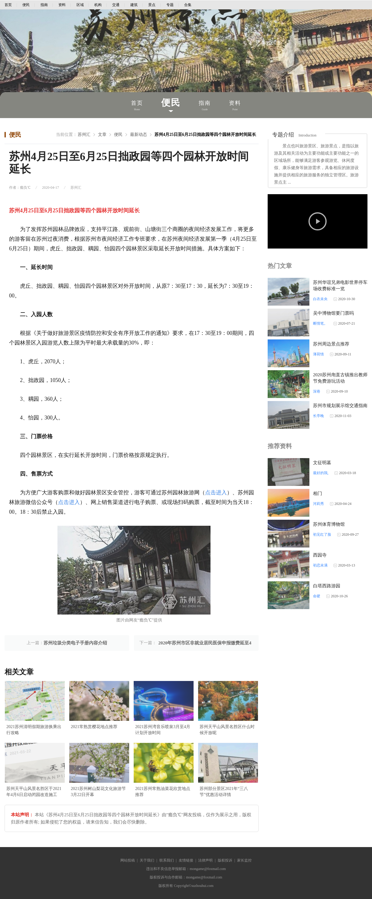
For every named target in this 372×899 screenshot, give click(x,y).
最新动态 (138, 134)
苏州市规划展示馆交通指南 (340, 405)
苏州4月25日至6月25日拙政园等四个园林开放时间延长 (205, 134)
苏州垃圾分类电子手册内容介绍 (75, 643)
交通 (115, 5)
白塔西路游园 (326, 585)
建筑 (134, 5)
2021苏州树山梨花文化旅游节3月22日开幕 (98, 791)
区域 (80, 5)
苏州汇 (84, 134)
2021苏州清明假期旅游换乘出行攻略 (33, 729)
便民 (26, 5)
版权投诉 (225, 860)
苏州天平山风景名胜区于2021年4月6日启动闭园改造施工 (33, 791)
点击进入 (216, 493)
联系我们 (166, 860)
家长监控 (244, 860)
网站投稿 (127, 860)
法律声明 (205, 860)
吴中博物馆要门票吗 (333, 313)
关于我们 (147, 860)
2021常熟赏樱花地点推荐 (94, 726)
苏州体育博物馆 (329, 524)
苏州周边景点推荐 (331, 344)
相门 (317, 493)
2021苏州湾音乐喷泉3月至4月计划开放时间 (162, 729)
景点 (151, 5)
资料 (62, 5)
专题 (170, 5)
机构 (98, 5)
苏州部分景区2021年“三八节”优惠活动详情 (224, 791)
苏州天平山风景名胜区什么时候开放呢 (227, 729)
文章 (102, 134)
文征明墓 (322, 462)
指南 (44, 5)
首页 (8, 5)
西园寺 (320, 555)
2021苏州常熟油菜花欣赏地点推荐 (162, 791)
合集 (187, 5)
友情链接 (186, 860)
